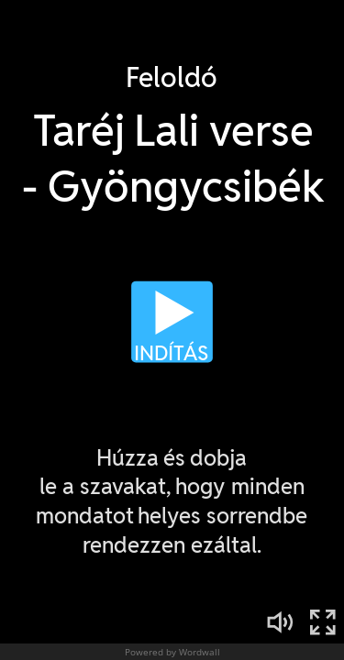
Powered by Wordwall (172, 651)
